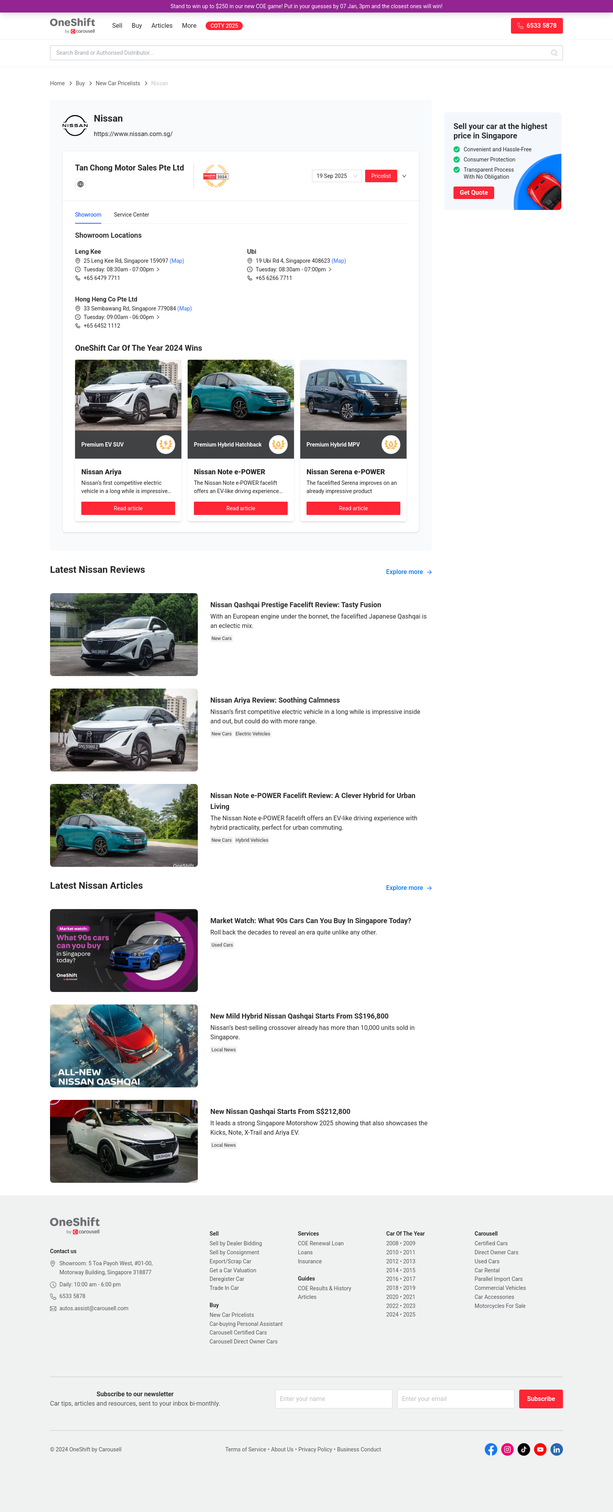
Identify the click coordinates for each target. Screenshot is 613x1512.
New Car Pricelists (118, 83)
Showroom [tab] (88, 215)
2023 (409, 1306)
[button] (128, 269)
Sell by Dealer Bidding (236, 1243)
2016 (392, 1279)
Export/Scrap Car (230, 1261)
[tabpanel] (241, 280)
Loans (305, 1252)
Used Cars (487, 1261)
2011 (409, 1252)
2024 (392, 1314)
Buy (137, 25)
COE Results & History (324, 1288)
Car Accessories (494, 1297)
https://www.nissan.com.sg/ (133, 134)
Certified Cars (491, 1243)
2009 (409, 1243)
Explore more (409, 572)
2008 (392, 1243)
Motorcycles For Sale (500, 1306)
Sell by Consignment (234, 1252)
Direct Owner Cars (496, 1252)
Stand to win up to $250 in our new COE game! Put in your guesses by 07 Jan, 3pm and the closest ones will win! (306, 6)
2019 (409, 1288)
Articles (161, 25)
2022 (392, 1306)
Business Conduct (359, 1449)
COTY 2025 (224, 26)
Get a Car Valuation (233, 1270)
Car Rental (487, 1270)
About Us (282, 1449)
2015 (409, 1270)
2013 (409, 1261)
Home (57, 83)
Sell (117, 25)
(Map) (176, 261)
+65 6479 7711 (102, 278)
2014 (392, 1270)
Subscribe (541, 1399)
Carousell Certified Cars (238, 1332)
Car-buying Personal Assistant (246, 1324)
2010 (392, 1252)
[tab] (241, 176)
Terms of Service (245, 1449)
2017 (409, 1279)
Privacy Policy (315, 1449)
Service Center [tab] (131, 215)
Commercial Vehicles (500, 1288)
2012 (392, 1261)
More (189, 25)
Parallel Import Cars (499, 1279)
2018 (392, 1288)
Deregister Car (227, 1279)
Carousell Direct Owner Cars (244, 1341)
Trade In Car (224, 1288)
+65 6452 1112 (102, 326)
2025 (409, 1314)
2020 (392, 1297)
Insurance (310, 1261)
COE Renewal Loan (321, 1243)
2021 (409, 1297)
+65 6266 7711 (274, 278)
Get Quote (474, 192)
